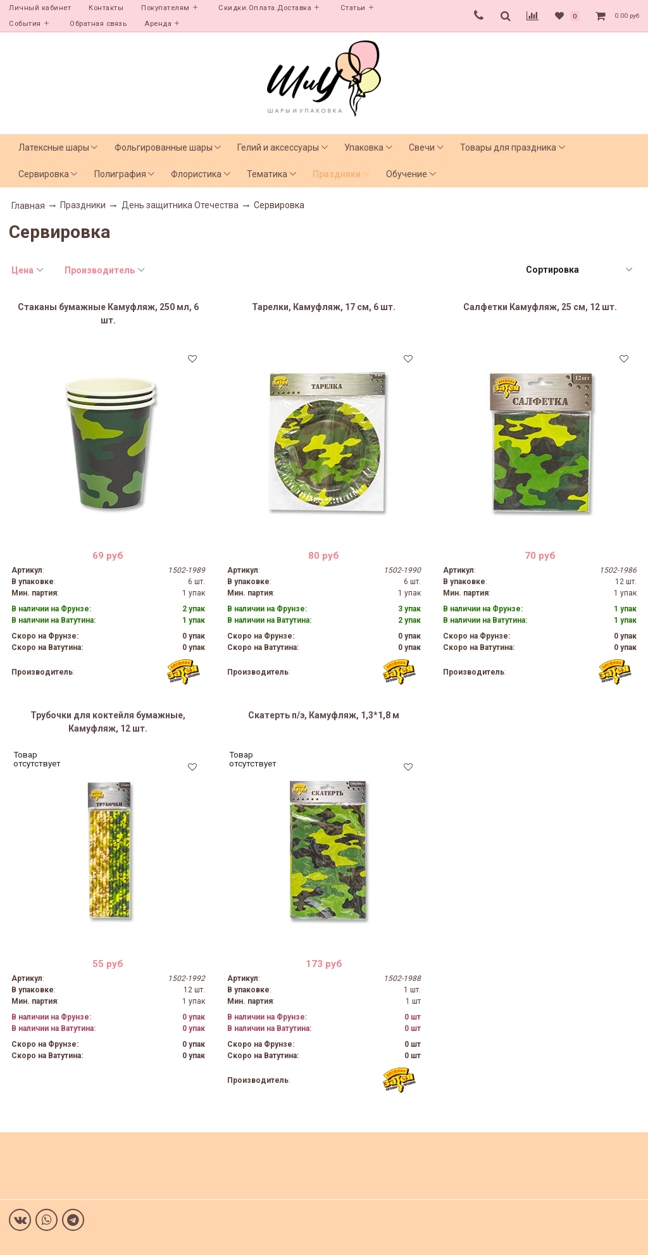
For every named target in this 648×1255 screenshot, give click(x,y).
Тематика (267, 174)
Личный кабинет (40, 8)
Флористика (196, 174)
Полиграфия (120, 174)
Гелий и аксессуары (278, 147)
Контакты (106, 8)
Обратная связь (98, 24)
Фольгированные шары (164, 147)
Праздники (337, 174)
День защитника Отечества (180, 205)
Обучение (406, 174)
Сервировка (43, 174)
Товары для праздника (508, 147)
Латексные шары (53, 147)
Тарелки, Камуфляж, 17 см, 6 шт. (324, 307)
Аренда (157, 24)
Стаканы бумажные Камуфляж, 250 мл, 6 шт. (108, 313)
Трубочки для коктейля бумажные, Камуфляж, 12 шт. (107, 722)
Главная (28, 206)
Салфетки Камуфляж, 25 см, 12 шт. (540, 307)
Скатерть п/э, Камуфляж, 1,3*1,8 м (323, 715)
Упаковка (363, 147)
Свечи (422, 147)
